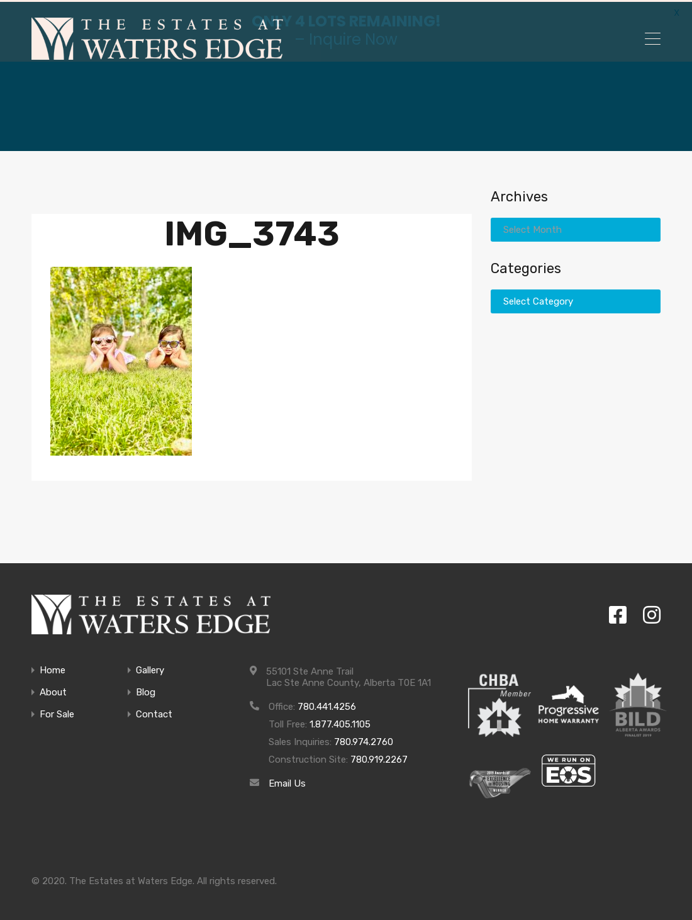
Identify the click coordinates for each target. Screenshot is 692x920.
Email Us (287, 781)
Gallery (150, 668)
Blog (145, 690)
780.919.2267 (379, 757)
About (53, 690)
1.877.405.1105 (340, 722)
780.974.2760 (363, 740)
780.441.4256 (327, 704)
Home (52, 668)
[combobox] (576, 228)
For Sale (57, 712)
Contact (154, 712)
